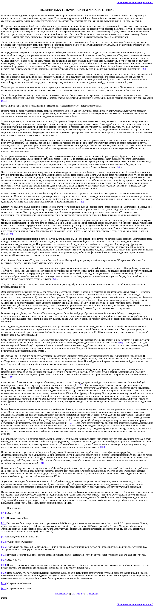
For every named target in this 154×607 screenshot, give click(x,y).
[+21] (4, 100)
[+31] (41, 463)
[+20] (143, 69)
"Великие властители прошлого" (135, 2)
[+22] (118, 167)
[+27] (10, 377)
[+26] (120, 342)
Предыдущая (61, 593)
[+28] (80, 385)
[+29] (70, 423)
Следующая (93, 593)
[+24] (10, 233)
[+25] (54, 279)
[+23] (81, 201)
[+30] (103, 447)
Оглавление (77, 593)
